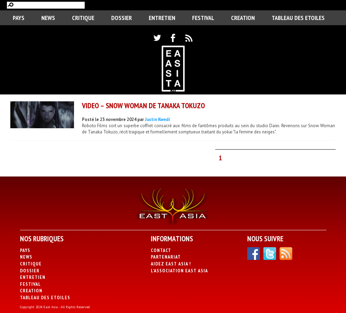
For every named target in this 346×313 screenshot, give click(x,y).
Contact (161, 250)
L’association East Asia (179, 270)
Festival (203, 18)
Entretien (162, 18)
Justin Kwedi (157, 119)
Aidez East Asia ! (171, 264)
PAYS (18, 18)
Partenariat (166, 257)
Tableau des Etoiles (298, 18)
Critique (83, 18)
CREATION (243, 18)
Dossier (121, 18)
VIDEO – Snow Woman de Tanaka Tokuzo (143, 105)
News (48, 18)
